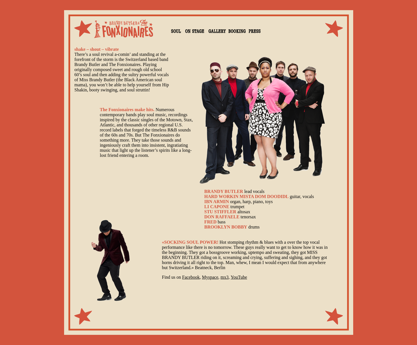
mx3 (224, 277)
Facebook (191, 277)
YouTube (239, 277)
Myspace (210, 277)
